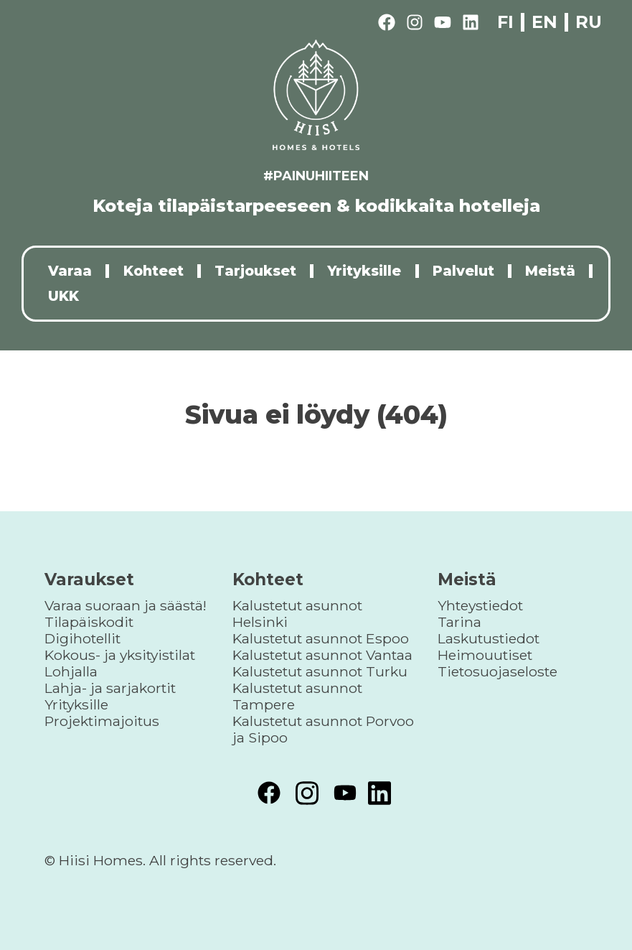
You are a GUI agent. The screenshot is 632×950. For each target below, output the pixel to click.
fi (505, 22)
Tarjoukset (255, 271)
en (544, 22)
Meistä (550, 271)
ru (588, 21)
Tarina (459, 621)
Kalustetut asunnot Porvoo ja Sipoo (323, 729)
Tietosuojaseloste (497, 671)
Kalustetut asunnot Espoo (320, 638)
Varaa (70, 271)
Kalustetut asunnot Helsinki (297, 613)
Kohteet (153, 271)
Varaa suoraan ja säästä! (125, 605)
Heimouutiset (485, 654)
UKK (63, 296)
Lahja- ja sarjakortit (110, 688)
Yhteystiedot (480, 605)
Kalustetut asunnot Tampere (297, 696)
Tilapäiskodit (88, 621)
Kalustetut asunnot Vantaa (322, 654)
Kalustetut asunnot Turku (319, 671)
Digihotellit (82, 638)
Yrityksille (364, 271)
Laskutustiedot (488, 638)
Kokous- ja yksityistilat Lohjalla (119, 663)
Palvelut (463, 271)
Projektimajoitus (101, 721)
